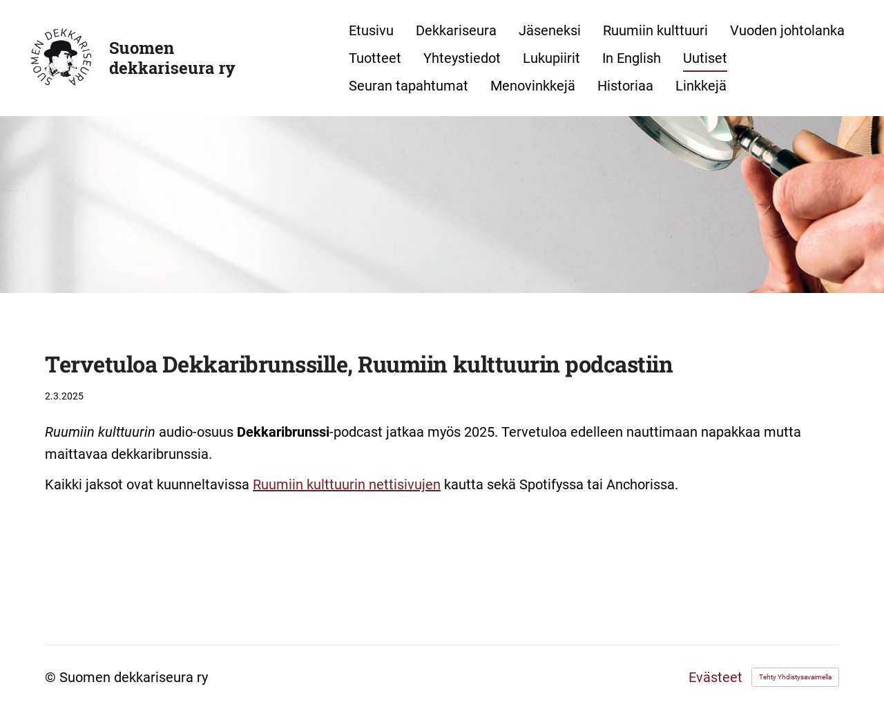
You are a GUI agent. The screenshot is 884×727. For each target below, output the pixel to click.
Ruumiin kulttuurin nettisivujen (347, 484)
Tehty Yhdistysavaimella (795, 677)
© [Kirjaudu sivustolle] (52, 677)
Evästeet (715, 677)
